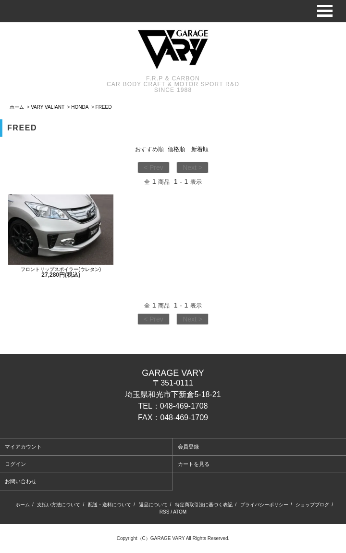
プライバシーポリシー (264, 504)
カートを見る (194, 464)
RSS (165, 511)
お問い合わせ (21, 481)
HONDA (79, 107)
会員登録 (188, 447)
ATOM (179, 511)
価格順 (176, 149)
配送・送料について (109, 504)
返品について (153, 504)
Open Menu (324, 11)
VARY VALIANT (47, 107)
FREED (104, 107)
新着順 (200, 149)
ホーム (17, 107)
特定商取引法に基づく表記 (204, 504)
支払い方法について (58, 504)
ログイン (15, 464)
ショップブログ (312, 504)
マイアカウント (23, 447)
